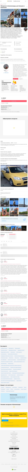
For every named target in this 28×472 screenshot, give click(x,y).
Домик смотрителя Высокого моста (19, 361)
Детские (8, 389)
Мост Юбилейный (3, 359)
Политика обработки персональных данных (14, 441)
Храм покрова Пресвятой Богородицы (6, 378)
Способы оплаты (14, 442)
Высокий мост (11, 357)
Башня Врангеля (11, 348)
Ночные (12, 389)
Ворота (25, 387)
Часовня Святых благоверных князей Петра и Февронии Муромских (11, 365)
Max (15, 455)
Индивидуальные (8, 387)
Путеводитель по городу (14, 400)
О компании (2, 464)
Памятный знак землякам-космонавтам (7, 361)
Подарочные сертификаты (14, 434)
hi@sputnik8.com (14, 456)
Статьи (14, 431)
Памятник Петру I (10, 363)
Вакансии (19, 464)
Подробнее (21, 78)
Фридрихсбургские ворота (5, 352)
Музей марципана (19, 352)
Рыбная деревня (17, 348)
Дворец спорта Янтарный (13, 371)
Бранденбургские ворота (12, 350)
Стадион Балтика (19, 380)
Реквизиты (22, 464)
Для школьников (17, 389)
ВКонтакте (13, 455)
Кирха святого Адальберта (17, 369)
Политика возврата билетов (14, 437)
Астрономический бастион (5, 367)
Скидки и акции (14, 435)
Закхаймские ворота (4, 348)
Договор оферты (14, 438)
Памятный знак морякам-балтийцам (15, 367)
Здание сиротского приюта (5, 382)
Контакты (25, 464)
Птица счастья (17, 357)
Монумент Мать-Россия (4, 371)
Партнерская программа (8, 464)
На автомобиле (14, 387)
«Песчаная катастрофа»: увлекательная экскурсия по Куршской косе (11, 280)
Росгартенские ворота (4, 357)
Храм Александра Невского (21, 359)
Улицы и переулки (23, 389)
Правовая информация (14, 464)
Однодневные (20, 387)
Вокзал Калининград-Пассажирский (6, 369)
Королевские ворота (4, 350)
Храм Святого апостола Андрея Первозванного (8, 380)
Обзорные (2, 387)
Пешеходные (3, 389)
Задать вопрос (16, 78)
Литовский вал (13, 352)
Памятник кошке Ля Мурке (12, 359)
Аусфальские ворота (17, 378)
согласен (4, 422)
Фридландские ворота (21, 350)
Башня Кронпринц (4, 363)
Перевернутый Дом (23, 357)
